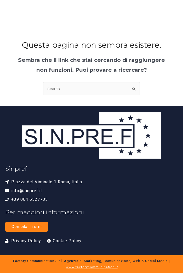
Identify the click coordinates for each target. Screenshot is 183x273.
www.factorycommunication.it (92, 267)
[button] (170, 15)
